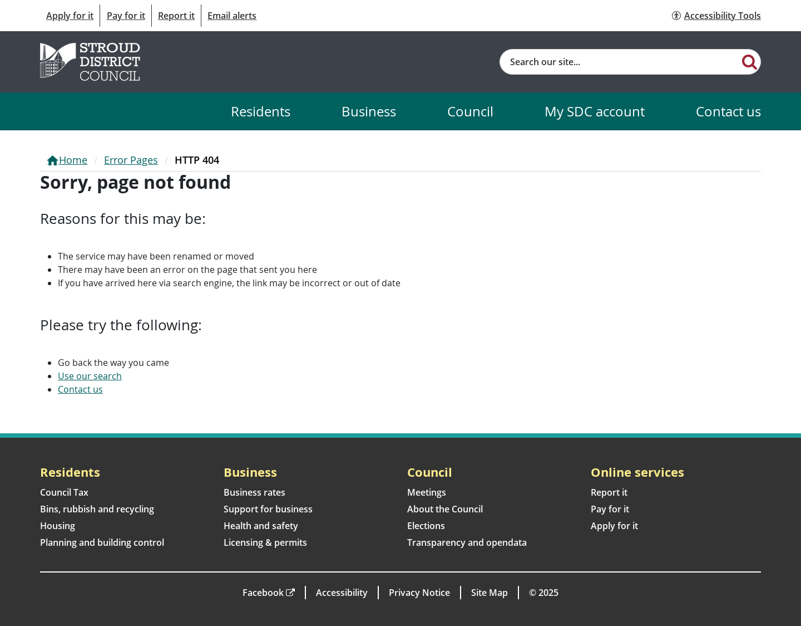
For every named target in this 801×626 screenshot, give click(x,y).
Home (73, 160)
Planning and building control (102, 542)
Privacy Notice (419, 592)
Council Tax (64, 492)
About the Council (445, 509)
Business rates (254, 492)
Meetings (426, 492)
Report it (176, 15)
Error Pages (131, 160)
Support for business (268, 509)
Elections (426, 526)
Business (369, 111)
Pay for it (126, 15)
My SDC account (595, 111)
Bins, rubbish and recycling (97, 509)
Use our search (90, 376)
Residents (260, 111)
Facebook (263, 592)
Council (470, 111)
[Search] (749, 61)
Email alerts (231, 15)
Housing (57, 526)
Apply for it (69, 15)
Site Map (489, 592)
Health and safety (261, 526)
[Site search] (619, 62)
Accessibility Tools (722, 15)
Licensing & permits (265, 542)
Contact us (728, 111)
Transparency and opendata (467, 542)
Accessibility (342, 592)
